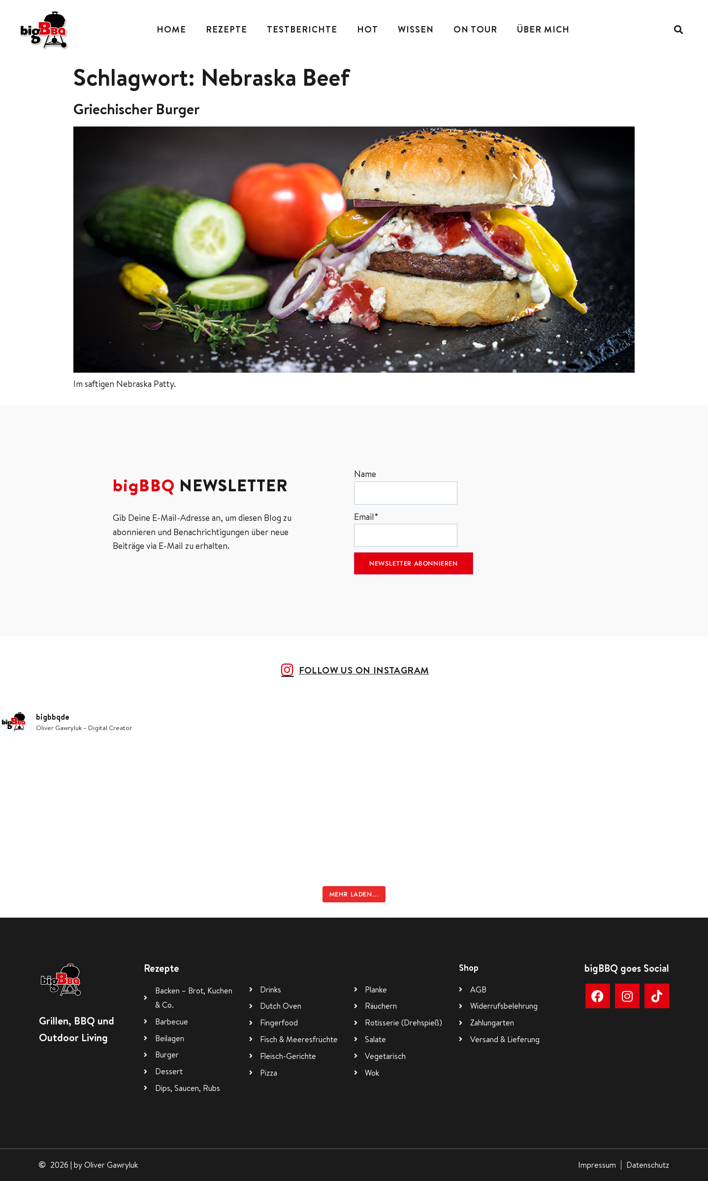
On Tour (475, 29)
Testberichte (302, 29)
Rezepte (226, 29)
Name (405, 486)
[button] (679, 30)
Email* (405, 529)
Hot (367, 29)
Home (171, 29)
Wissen (416, 29)
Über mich (543, 29)
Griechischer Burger (136, 108)
